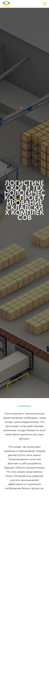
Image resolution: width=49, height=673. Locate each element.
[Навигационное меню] (44, 4)
